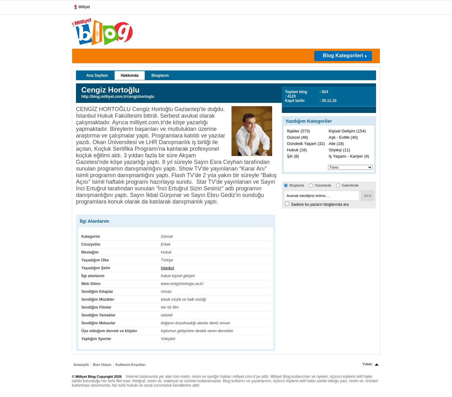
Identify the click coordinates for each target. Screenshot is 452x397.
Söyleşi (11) (339, 150)
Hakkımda (130, 75)
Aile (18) (336, 143)
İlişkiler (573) (298, 131)
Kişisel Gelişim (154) (347, 131)
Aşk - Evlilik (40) (343, 137)
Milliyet (81, 5)
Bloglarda (296, 185)
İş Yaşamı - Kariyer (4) (349, 156)
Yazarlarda (323, 185)
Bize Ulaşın (102, 364)
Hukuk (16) (297, 150)
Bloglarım (160, 75)
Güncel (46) (297, 137)
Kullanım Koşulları (131, 364)
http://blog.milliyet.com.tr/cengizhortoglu (117, 96)
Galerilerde (350, 185)
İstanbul (167, 268)
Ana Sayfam (97, 75)
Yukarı (367, 364)
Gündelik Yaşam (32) (306, 143)
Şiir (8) (293, 156)
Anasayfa (81, 364)
